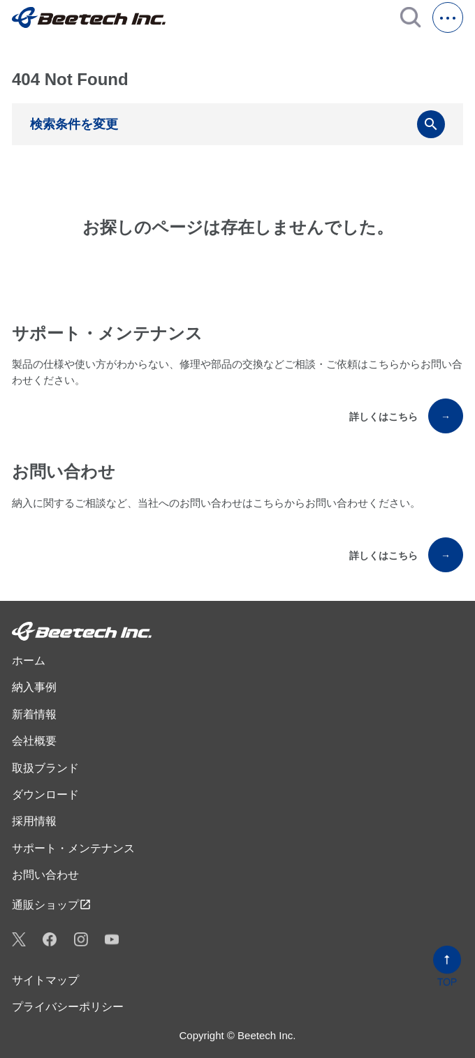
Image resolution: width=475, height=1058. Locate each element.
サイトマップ (45, 980)
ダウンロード (45, 794)
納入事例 (34, 687)
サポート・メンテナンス (73, 848)
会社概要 (34, 741)
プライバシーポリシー (68, 1007)
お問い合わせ (45, 875)
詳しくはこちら (406, 415)
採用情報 (34, 821)
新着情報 (34, 714)
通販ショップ (52, 904)
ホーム (28, 660)
